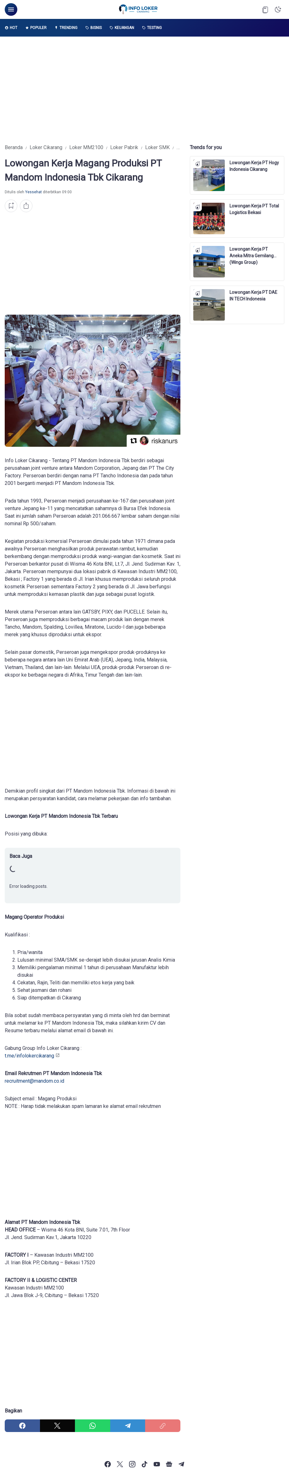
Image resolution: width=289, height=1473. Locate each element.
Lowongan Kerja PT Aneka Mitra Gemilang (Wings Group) (252, 253)
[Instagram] (132, 1464)
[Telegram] (127, 1425)
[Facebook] (22, 1425)
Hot (11, 28)
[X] (57, 1425)
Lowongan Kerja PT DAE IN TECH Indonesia (253, 295)
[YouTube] (157, 1464)
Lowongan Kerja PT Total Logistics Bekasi (254, 209)
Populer (36, 28)
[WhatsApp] (92, 1425)
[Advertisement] (144, 90)
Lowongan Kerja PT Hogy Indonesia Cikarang (254, 166)
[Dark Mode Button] (278, 9)
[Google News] (169, 1464)
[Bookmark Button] (265, 9)
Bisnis (93, 28)
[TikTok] (144, 1464)
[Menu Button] (11, 9)
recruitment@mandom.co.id (34, 1081)
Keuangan (122, 28)
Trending (65, 28)
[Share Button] (26, 206)
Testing (152, 28)
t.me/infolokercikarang (29, 1056)
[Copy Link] (162, 1425)
